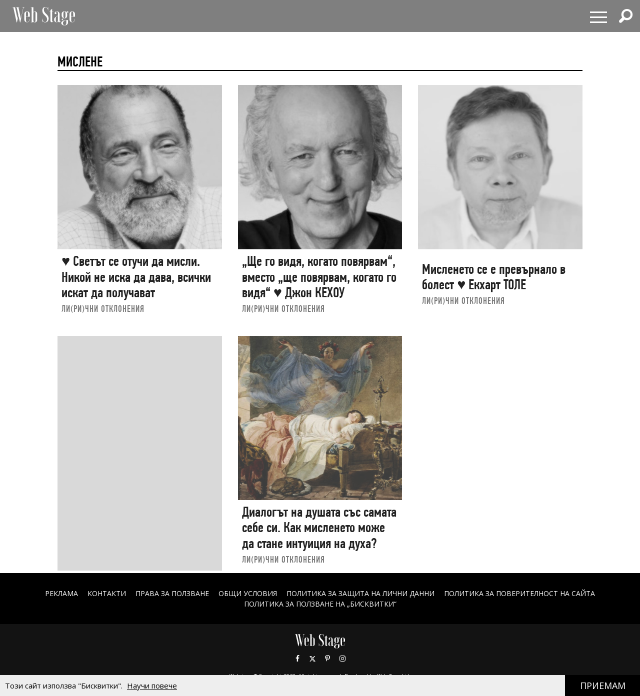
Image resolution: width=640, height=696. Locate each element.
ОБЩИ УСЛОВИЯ (247, 593)
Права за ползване (172, 593)
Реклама (61, 593)
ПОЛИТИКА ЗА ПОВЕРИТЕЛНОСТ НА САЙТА (519, 593)
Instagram (342, 658)
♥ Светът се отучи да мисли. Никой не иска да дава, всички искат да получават (136, 277)
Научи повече (152, 686)
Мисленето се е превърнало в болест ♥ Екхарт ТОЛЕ (494, 277)
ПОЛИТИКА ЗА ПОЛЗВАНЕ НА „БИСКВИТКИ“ (320, 604)
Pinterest (327, 658)
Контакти (107, 593)
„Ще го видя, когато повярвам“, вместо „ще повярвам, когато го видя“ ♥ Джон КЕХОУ (319, 277)
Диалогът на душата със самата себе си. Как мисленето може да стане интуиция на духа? (319, 528)
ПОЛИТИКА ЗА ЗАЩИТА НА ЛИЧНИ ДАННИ (360, 593)
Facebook (297, 658)
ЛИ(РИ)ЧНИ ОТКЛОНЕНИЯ (103, 308)
